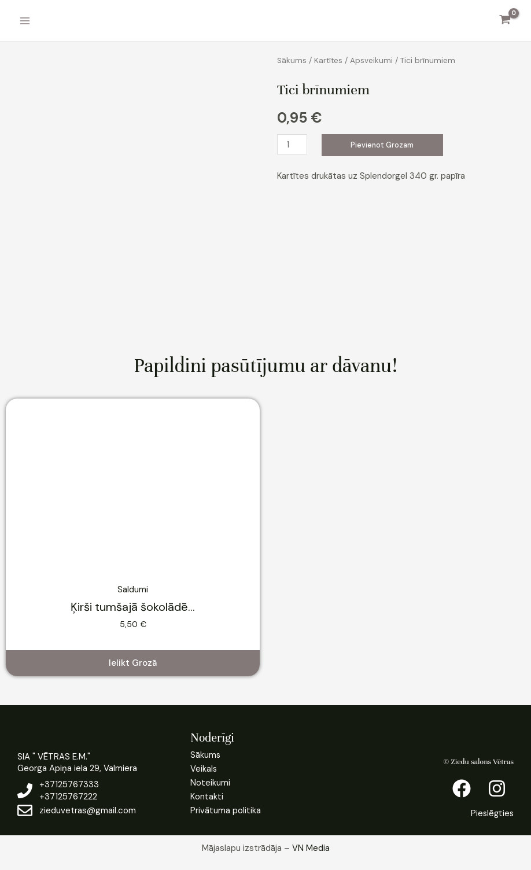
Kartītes (329, 60)
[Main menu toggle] (24, 20)
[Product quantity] (292, 144)
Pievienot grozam (384, 145)
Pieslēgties (491, 813)
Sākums (292, 60)
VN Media (311, 848)
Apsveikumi (373, 60)
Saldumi (132, 589)
